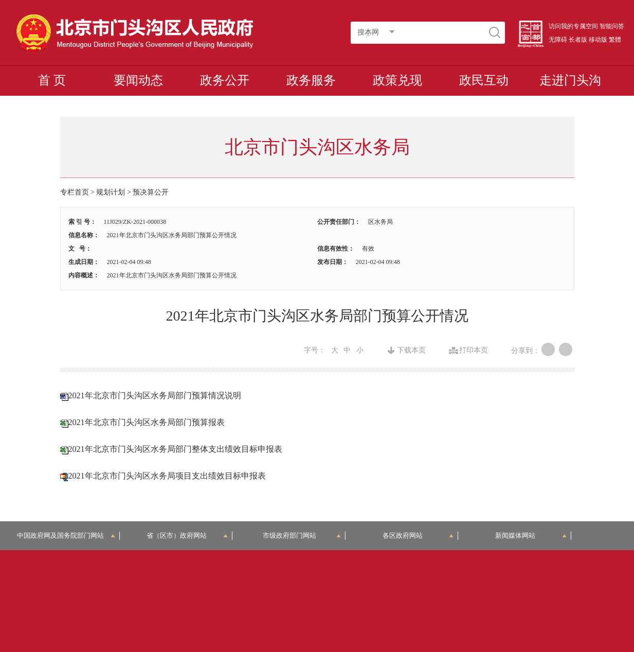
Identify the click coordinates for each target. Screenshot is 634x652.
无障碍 (558, 39)
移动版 (598, 39)
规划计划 (110, 192)
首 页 (52, 80)
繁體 (615, 39)
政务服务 (311, 80)
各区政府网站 (418, 535)
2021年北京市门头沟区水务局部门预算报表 (146, 422)
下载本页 (411, 350)
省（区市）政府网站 (187, 535)
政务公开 (224, 80)
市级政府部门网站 (302, 535)
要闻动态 (138, 80)
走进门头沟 (570, 80)
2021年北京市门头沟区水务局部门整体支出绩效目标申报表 (175, 449)
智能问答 (612, 26)
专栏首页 (74, 192)
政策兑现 (397, 80)
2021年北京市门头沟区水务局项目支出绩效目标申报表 (167, 475)
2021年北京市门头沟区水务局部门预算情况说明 (154, 395)
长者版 (578, 39)
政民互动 (484, 80)
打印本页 (473, 350)
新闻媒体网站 (531, 535)
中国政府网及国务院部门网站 (66, 535)
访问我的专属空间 (573, 26)
